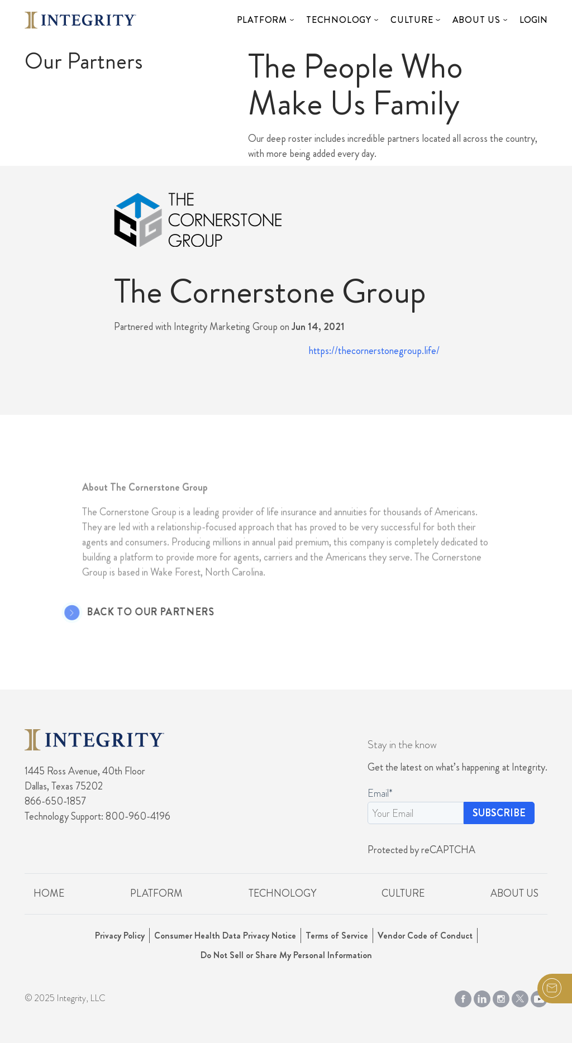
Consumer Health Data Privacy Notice (225, 935)
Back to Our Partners (137, 612)
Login (533, 19)
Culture (411, 19)
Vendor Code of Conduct (425, 935)
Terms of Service (337, 935)
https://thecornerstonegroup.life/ (374, 350)
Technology (338, 19)
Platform (262, 19)
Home (49, 893)
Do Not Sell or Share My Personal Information (286, 955)
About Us (476, 19)
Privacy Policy (120, 935)
